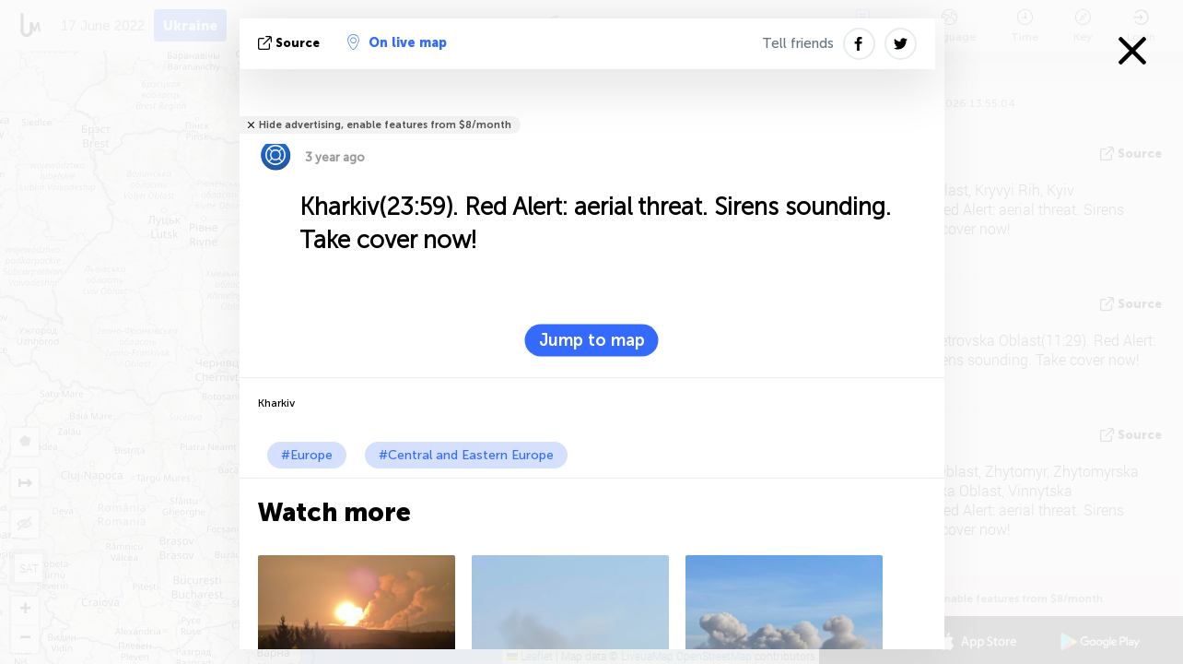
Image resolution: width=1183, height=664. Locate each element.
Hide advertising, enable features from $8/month (385, 125)
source (291, 43)
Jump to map (592, 340)
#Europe (307, 455)
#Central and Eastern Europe (466, 455)
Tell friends (798, 43)
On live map (397, 42)
